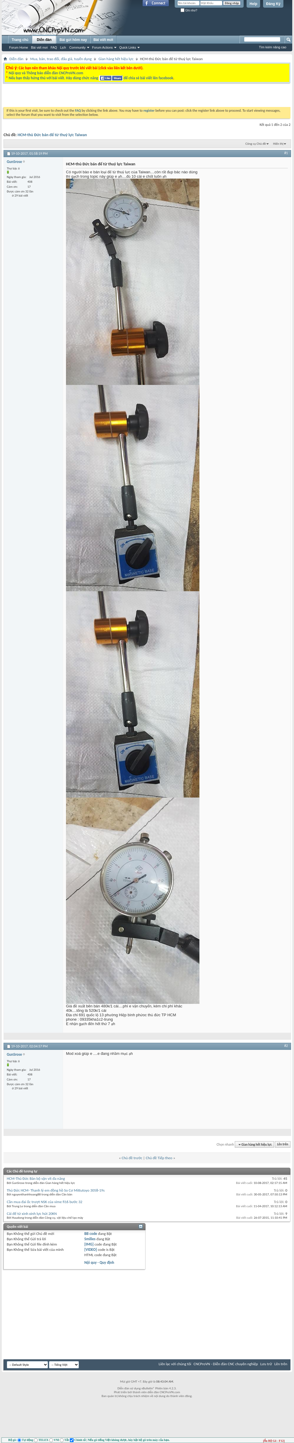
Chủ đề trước (132, 1158)
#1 (286, 153)
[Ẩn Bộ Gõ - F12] (274, 1440)
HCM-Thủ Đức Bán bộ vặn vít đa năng (36, 1178)
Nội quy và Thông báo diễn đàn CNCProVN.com (46, 73)
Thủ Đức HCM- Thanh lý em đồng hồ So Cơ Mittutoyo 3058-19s (56, 1190)
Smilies (89, 1239)
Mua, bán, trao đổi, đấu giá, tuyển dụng (61, 59)
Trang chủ (20, 40)
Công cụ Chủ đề (255, 144)
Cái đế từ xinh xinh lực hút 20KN (32, 1213)
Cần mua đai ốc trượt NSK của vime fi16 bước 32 (44, 1202)
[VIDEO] (90, 1249)
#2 (286, 1046)
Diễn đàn (44, 40)
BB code (90, 1233)
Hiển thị (278, 144)
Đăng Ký (273, 4)
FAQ (54, 47)
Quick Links (127, 47)
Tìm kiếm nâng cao (272, 47)
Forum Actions (102, 47)
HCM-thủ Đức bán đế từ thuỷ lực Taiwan (52, 134)
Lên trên (282, 1145)
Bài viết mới (39, 47)
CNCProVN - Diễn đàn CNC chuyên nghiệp (226, 1364)
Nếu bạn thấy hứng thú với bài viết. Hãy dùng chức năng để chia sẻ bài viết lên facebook (91, 78)
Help (253, 4)
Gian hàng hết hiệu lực (115, 59)
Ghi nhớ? (189, 10)
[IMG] (89, 1244)
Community (77, 47)
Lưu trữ (266, 1364)
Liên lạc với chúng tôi (174, 1364)
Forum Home (18, 47)
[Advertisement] (74, 97)
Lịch (63, 47)
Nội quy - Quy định (99, 1262)
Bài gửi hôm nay (73, 40)
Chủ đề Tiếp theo (159, 1158)
